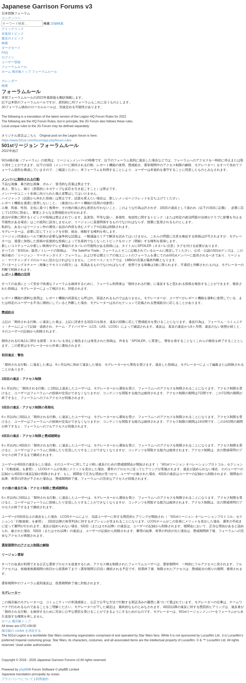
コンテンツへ (11, 18)
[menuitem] (13, 33)
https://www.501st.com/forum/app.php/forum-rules (36, 140)
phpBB (24, 669)
